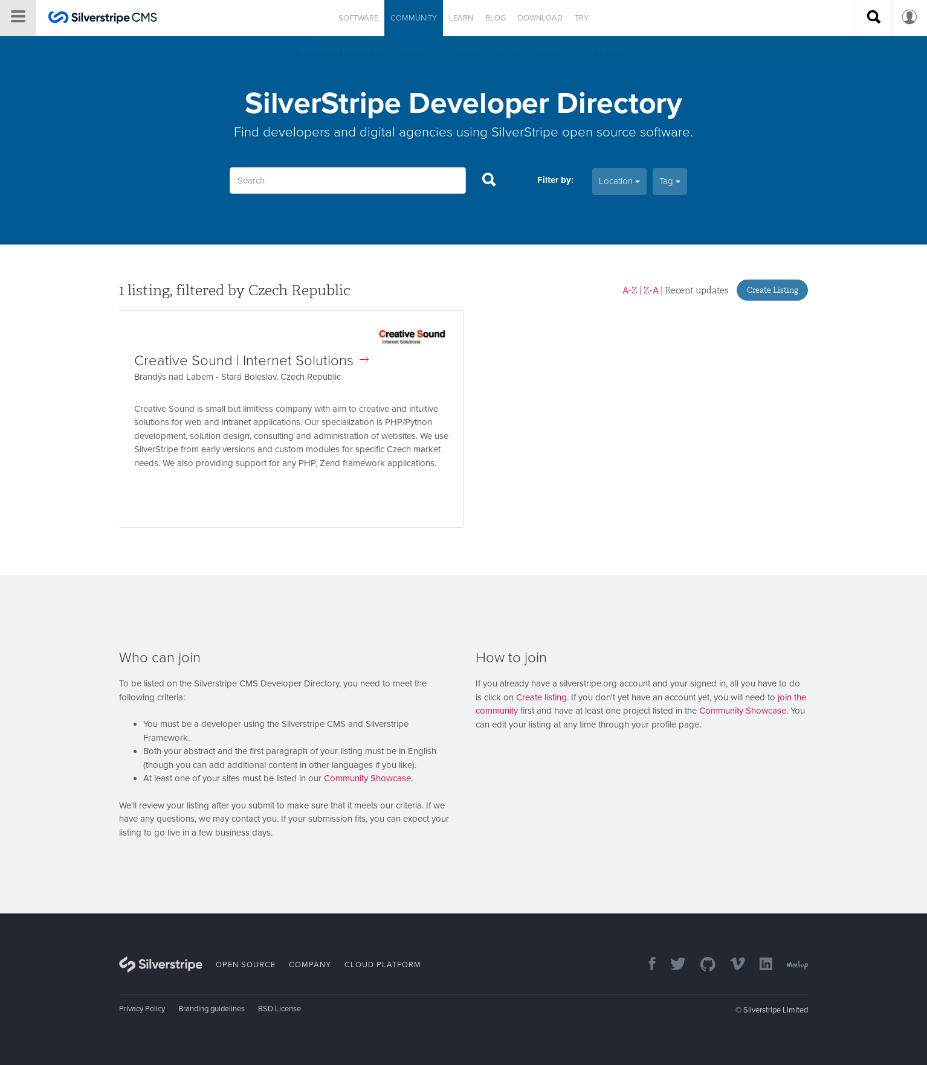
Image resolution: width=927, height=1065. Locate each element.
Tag (669, 181)
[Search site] (873, 18)
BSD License (279, 1009)
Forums (467, 51)
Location (619, 181)
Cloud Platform (382, 965)
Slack (508, 51)
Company (310, 965)
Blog (495, 18)
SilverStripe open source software (590, 132)
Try (582, 18)
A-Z (630, 290)
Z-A (651, 290)
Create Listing (772, 290)
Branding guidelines (211, 1009)
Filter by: (555, 179)
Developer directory (340, 51)
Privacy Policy (142, 1009)
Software (358, 18)
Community (413, 18)
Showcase (417, 51)
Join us (546, 51)
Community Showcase (367, 778)
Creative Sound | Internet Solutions (251, 360)
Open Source (246, 965)
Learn (461, 18)
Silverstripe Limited (775, 1010)
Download (540, 18)
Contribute (603, 51)
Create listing (541, 697)
